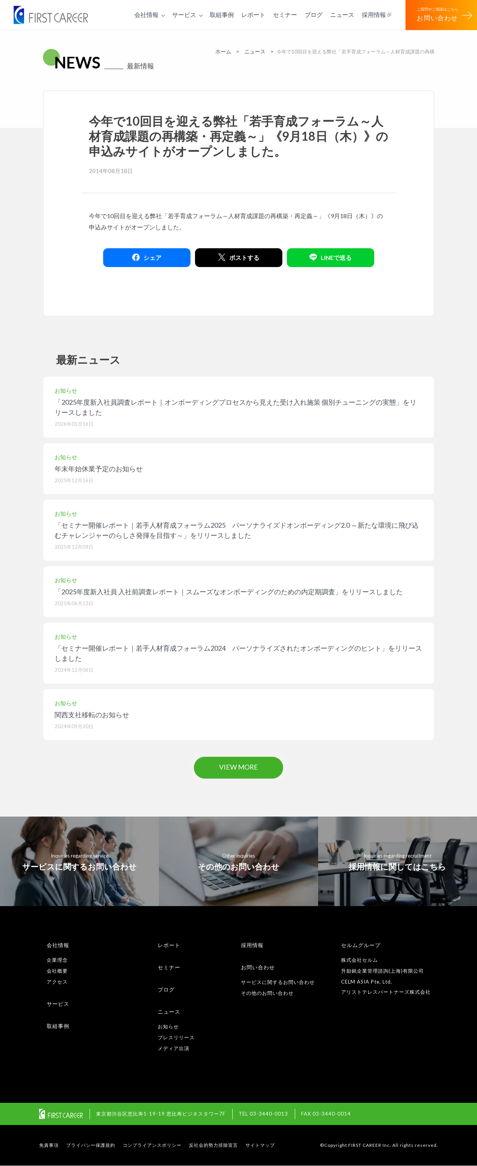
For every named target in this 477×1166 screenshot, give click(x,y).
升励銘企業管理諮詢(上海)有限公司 (382, 971)
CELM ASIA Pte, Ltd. (366, 982)
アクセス (57, 982)
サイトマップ (260, 1145)
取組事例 (58, 1026)
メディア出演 (173, 1048)
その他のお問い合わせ (267, 993)
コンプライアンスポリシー (152, 1145)
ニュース (169, 1011)
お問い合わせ (258, 967)
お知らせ (168, 1026)
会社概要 (57, 971)
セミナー (169, 967)
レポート (169, 945)
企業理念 (57, 960)
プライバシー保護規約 (90, 1145)
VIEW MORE (238, 767)
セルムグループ (361, 945)
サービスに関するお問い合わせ (278, 982)
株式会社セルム (359, 960)
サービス (58, 1004)
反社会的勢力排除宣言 (213, 1145)
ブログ (166, 989)
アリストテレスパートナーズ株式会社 (386, 992)
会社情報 (58, 945)
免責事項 (49, 1145)
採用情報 (252, 945)
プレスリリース (176, 1037)
